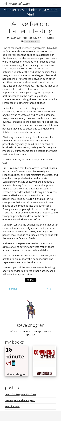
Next (50, 288)
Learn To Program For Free (20, 394)
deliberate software (16, 3)
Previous (12, 288)
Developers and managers (20, 400)
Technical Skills (32, 41)
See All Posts (12, 406)
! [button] (31, 12)
